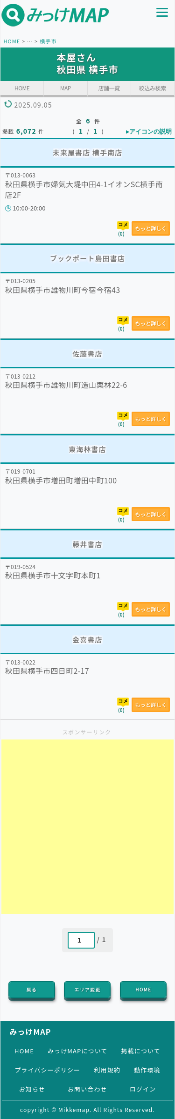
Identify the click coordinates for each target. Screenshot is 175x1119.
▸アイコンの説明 (149, 131)
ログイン (143, 1089)
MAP (65, 88)
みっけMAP (30, 1031)
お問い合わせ (87, 1089)
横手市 (48, 41)
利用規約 (107, 1069)
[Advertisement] (87, 826)
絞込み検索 (152, 88)
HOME (11, 41)
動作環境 (147, 1069)
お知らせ (32, 1089)
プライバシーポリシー (47, 1069)
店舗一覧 (109, 88)
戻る (32, 989)
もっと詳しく (151, 228)
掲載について (141, 1050)
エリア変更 (88, 989)
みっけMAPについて (78, 1050)
